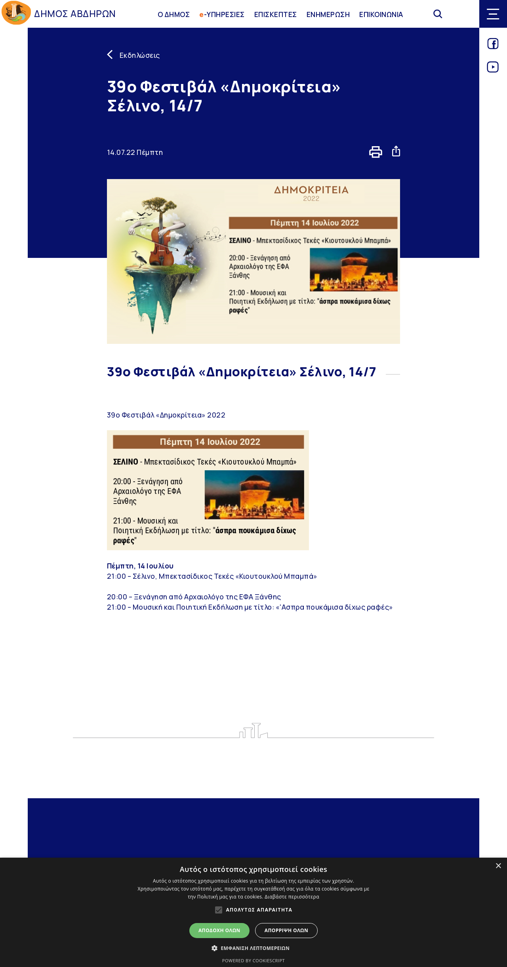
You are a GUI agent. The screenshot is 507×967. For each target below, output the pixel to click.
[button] (253, 948)
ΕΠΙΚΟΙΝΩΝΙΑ (381, 14)
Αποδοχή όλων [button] (219, 930)
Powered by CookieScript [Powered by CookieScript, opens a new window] (253, 960)
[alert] (253, 912)
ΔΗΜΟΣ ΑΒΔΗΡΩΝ (75, 14)
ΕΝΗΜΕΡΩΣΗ (328, 14)
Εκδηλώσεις (140, 55)
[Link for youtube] (493, 69)
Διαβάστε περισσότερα (292, 896)
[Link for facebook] (493, 46)
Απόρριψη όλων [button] (286, 930)
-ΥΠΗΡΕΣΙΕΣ (222, 14)
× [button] (498, 866)
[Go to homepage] (16, 14)
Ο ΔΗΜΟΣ (174, 14)
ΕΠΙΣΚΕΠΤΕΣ (275, 14)
